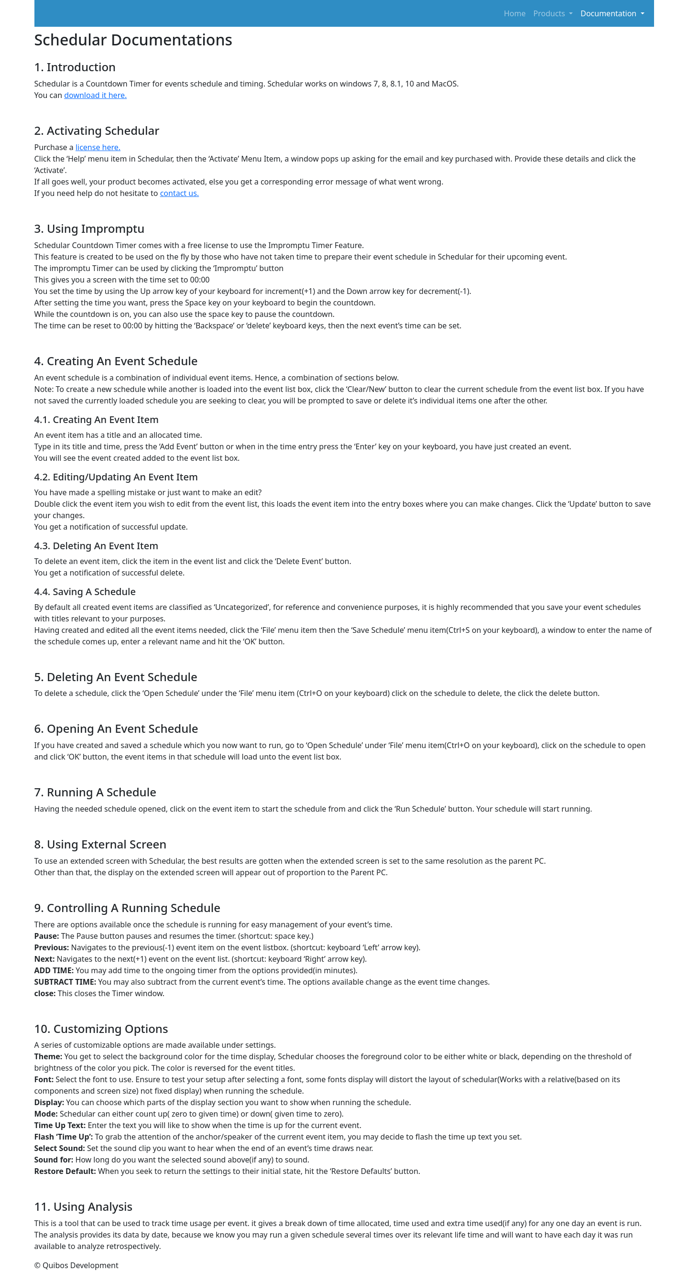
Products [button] (551, 13)
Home (515, 13)
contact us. (179, 193)
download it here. (95, 95)
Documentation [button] (609, 13)
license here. (98, 147)
